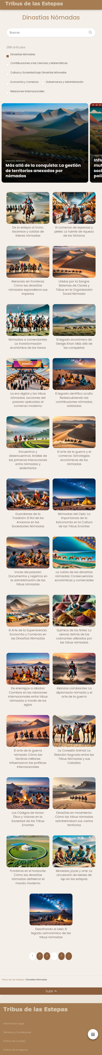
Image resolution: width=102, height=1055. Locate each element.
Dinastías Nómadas (20, 54)
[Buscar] (89, 31)
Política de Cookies (14, 1041)
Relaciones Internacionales (25, 91)
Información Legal (13, 1023)
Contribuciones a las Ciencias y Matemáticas (36, 63)
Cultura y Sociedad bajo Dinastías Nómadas (36, 73)
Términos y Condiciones (17, 1032)
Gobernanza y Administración (62, 82)
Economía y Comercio (22, 82)
